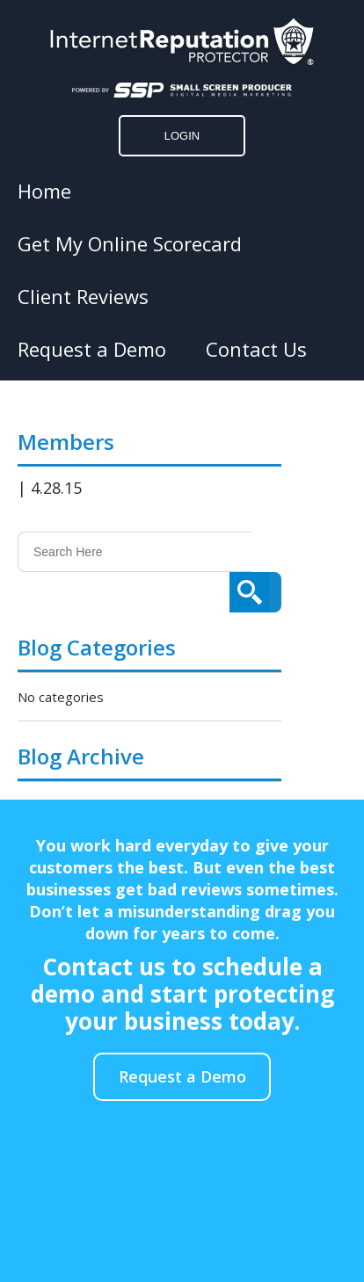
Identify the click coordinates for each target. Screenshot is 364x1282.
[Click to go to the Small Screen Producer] (182, 90)
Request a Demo (92, 349)
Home (44, 190)
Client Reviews (83, 296)
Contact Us (256, 349)
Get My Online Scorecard (130, 243)
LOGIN (182, 135)
